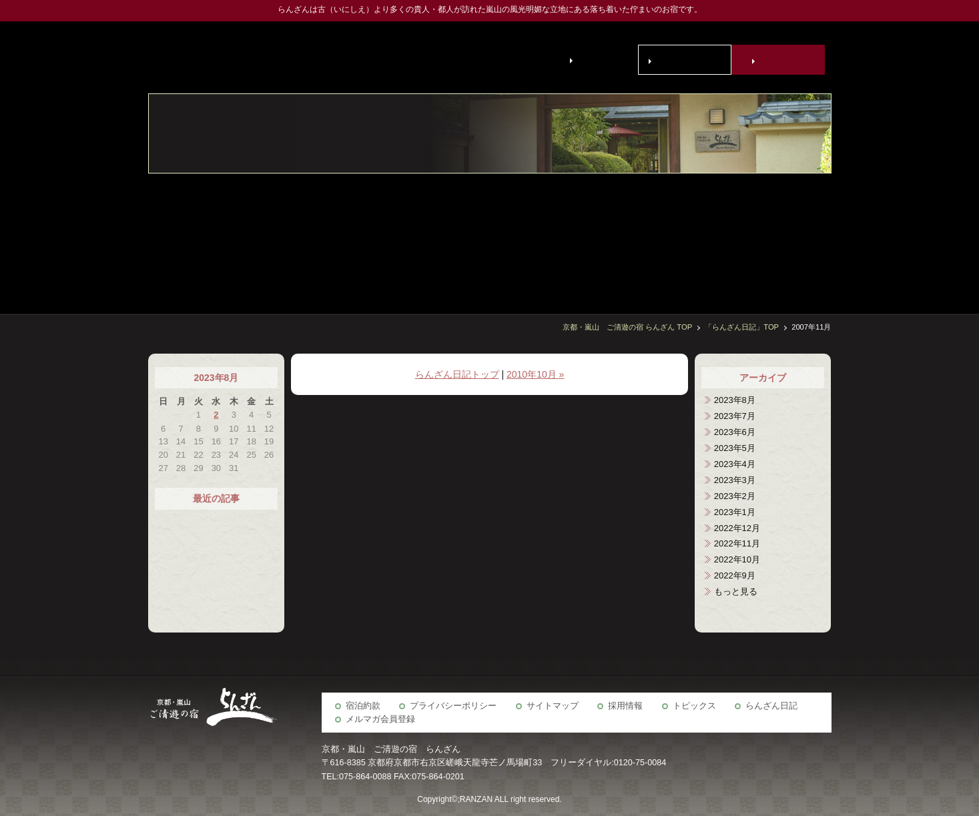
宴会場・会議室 (714, 236)
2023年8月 (734, 400)
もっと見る (735, 591)
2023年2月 (734, 496)
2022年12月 (737, 528)
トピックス (694, 706)
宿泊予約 (781, 60)
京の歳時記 (648, 236)
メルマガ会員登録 (380, 719)
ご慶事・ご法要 (681, 236)
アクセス (581, 236)
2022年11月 (737, 543)
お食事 (781, 236)
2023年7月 (734, 416)
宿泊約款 (363, 706)
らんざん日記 (771, 706)
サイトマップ (553, 706)
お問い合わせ (687, 60)
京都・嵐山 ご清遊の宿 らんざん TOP (627, 327)
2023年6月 (734, 432)
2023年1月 (734, 512)
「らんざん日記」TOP (742, 327)
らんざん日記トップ (457, 374)
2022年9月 (734, 575)
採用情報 (625, 706)
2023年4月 (734, 464)
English (594, 59)
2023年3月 (734, 480)
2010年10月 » (535, 374)
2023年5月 (734, 448)
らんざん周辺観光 (614, 236)
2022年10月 (737, 559)
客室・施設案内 (815, 236)
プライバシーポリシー (453, 706)
